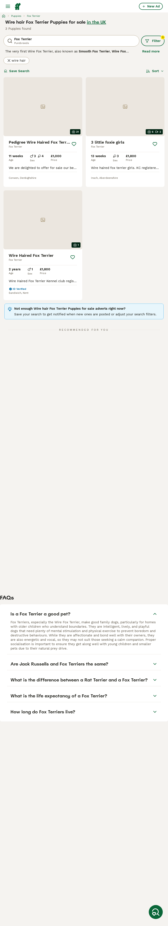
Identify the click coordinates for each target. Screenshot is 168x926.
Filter (154, 39)
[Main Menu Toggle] (8, 6)
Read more (151, 51)
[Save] (74, 144)
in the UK (96, 22)
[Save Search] (156, 912)
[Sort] (155, 71)
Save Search (16, 71)
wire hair (16, 61)
